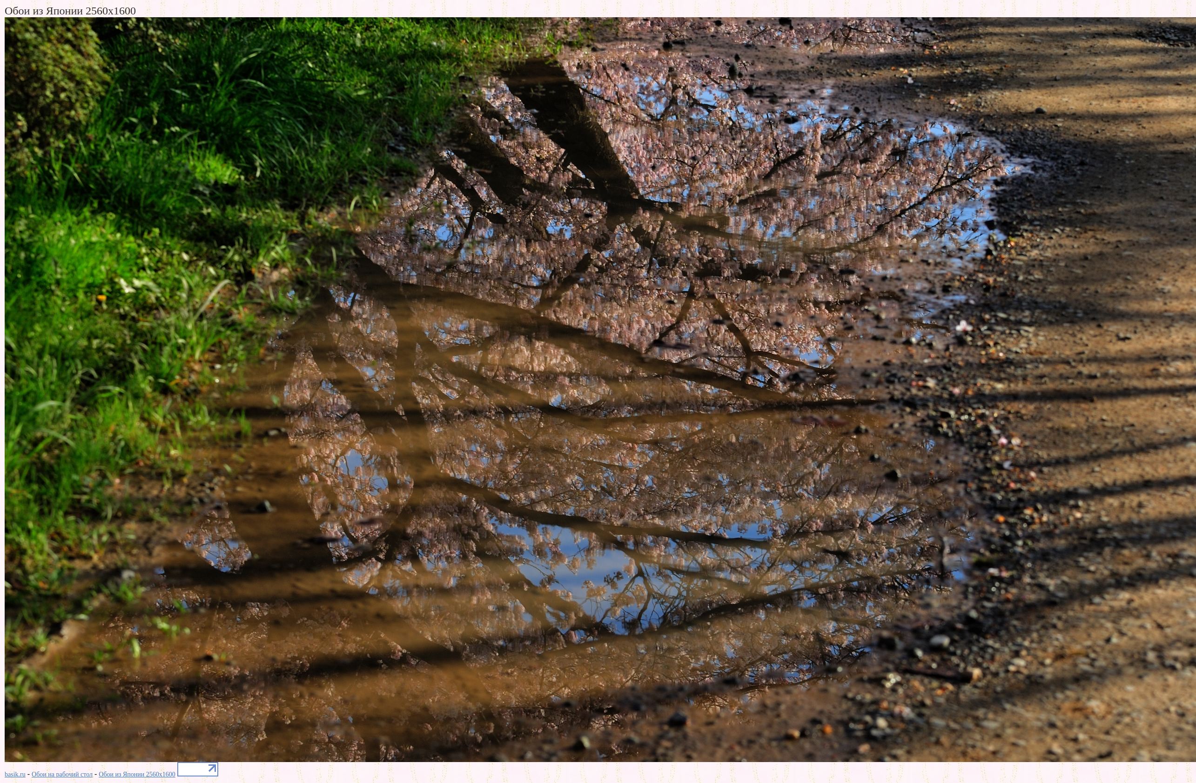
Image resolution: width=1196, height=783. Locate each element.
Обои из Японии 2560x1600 (137, 774)
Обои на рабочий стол (62, 774)
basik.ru (15, 774)
